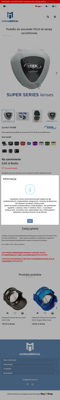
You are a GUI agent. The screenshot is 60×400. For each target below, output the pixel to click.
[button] (54, 6)
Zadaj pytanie (8, 195)
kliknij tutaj (51, 2)
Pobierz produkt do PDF (12, 202)
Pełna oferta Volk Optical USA (13, 209)
